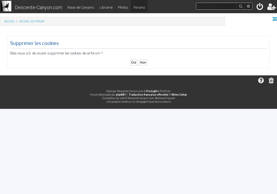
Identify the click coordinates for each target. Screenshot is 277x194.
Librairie (106, 7)
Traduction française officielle (148, 94)
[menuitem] (260, 7)
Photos (123, 7)
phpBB (120, 94)
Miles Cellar (179, 94)
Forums (139, 7)
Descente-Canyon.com (38, 7)
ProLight (151, 91)
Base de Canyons (81, 7)
